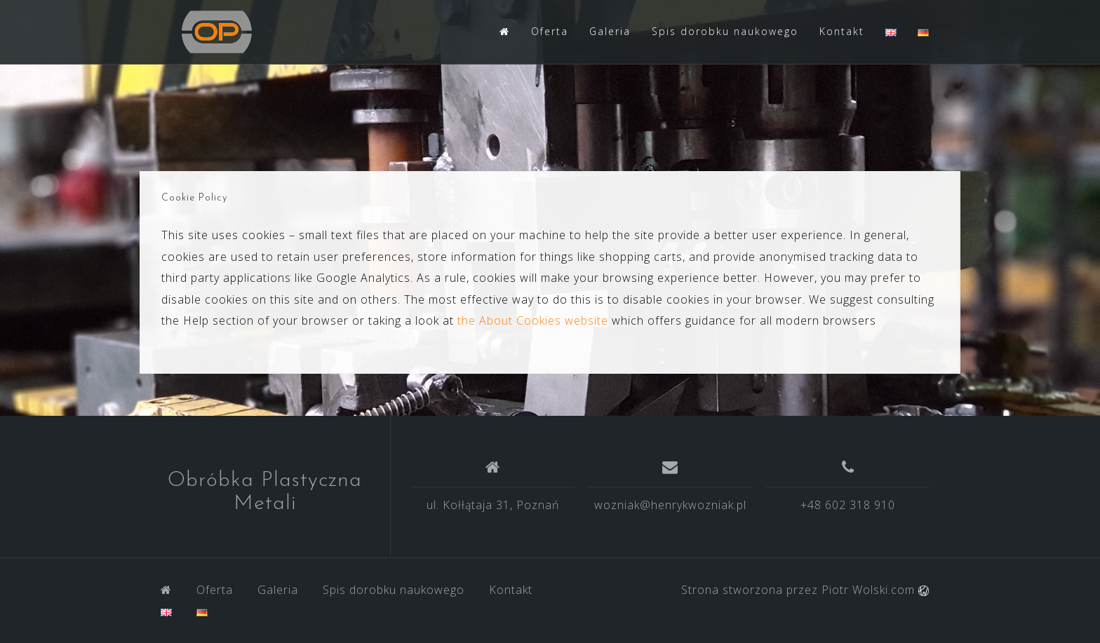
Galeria (610, 31)
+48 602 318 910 (847, 505)
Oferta (549, 31)
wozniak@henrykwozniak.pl (670, 505)
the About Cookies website (532, 320)
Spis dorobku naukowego (725, 31)
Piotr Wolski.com (875, 589)
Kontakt (841, 31)
